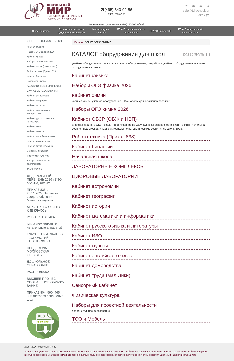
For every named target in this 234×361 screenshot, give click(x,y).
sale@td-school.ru (196, 10)
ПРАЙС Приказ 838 (160, 31)
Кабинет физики (35, 47)
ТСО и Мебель (34, 168)
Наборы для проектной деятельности (39, 162)
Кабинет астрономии (38, 95)
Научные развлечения (175, 351)
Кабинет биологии (36, 76)
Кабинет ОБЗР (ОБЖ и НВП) (42, 66)
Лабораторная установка (127, 355)
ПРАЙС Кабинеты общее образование (131, 31)
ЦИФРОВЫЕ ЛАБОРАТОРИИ (42, 90)
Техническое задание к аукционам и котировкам (71, 31)
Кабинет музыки (35, 131)
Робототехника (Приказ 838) (42, 71)
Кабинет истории (36, 105)
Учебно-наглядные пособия (65, 355)
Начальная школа (36, 81)
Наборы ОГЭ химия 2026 (40, 61)
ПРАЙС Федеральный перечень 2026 (190, 31)
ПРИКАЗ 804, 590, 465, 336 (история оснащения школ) (45, 296)
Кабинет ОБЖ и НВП (114, 351)
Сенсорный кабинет (37, 151)
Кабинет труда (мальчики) (40, 146)
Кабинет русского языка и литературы (40, 120)
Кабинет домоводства (38, 141)
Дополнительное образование (97, 355)
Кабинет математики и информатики (38, 112)
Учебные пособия (149, 355)
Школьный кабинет (170, 355)
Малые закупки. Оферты (101, 31)
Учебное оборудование (36, 351)
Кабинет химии (35, 56)
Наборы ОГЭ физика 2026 (41, 52)
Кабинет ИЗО (34, 126)
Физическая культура (38, 155)
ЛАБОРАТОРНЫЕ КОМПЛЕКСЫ (44, 86)
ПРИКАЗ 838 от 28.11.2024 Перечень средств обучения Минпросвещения (42, 195)
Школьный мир (188, 355)
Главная (78, 42)
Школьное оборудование (37, 355)
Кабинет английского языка (41, 136)
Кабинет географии (37, 100)
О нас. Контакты (41, 31)
